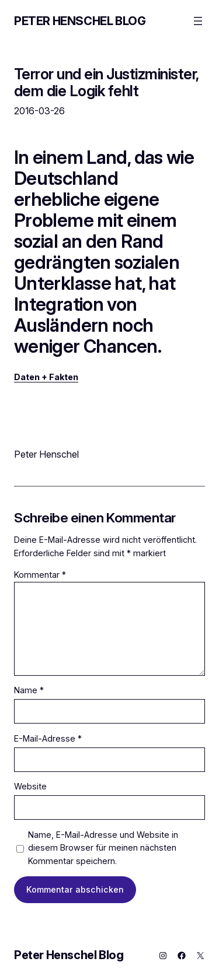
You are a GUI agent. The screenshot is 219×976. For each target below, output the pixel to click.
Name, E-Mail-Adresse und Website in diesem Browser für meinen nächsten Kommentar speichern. (103, 848)
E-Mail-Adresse (48, 738)
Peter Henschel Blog (79, 21)
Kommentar (40, 575)
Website (30, 786)
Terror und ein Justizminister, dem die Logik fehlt (106, 82)
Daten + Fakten (46, 377)
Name (29, 690)
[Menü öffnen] (198, 21)
